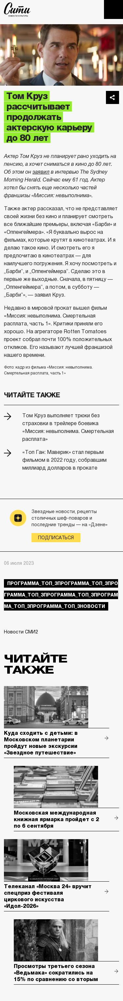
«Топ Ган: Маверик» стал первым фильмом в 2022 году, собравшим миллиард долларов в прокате (64, 460)
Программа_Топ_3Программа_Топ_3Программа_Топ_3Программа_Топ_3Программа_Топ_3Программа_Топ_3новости (61, 595)
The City (17, 9)
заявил (41, 172)
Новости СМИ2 (21, 631)
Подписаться (56, 537)
